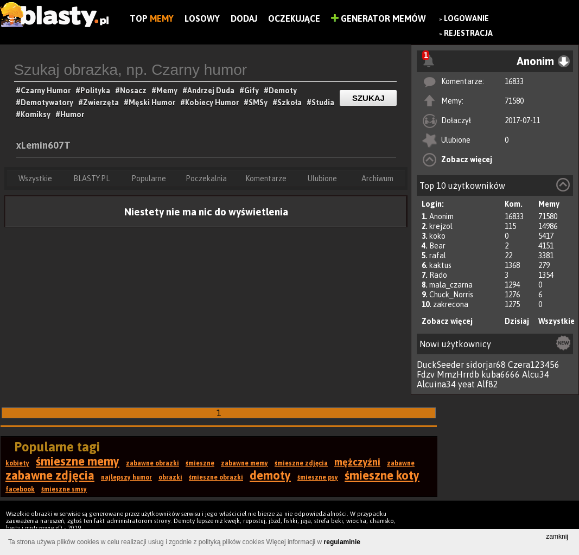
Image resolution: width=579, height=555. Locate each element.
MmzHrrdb (458, 374)
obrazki (170, 477)
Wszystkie (556, 321)
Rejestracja (468, 33)
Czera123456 (533, 364)
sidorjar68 (486, 364)
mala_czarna (451, 284)
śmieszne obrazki (216, 477)
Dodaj (244, 18)
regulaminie (342, 542)
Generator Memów (378, 18)
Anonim (441, 216)
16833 (514, 81)
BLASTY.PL (91, 178)
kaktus (440, 265)
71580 (514, 101)
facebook (20, 489)
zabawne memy (244, 463)
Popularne (148, 178)
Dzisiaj (517, 321)
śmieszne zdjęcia (301, 463)
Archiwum (377, 178)
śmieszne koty (382, 475)
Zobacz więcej (466, 159)
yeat (466, 384)
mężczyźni (357, 462)
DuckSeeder (440, 364)
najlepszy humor (126, 477)
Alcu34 (535, 374)
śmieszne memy (77, 461)
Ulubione (322, 178)
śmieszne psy (317, 477)
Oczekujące (294, 18)
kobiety (17, 463)
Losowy (202, 18)
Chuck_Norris (451, 294)
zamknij (557, 536)
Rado (438, 275)
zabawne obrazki (152, 463)
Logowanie (466, 18)
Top (152, 18)
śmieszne (200, 463)
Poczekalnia (206, 178)
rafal (437, 255)
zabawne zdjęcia (49, 475)
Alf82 (487, 384)
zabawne (401, 463)
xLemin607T (43, 145)
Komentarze (266, 178)
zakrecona (450, 304)
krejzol (441, 226)
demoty (270, 475)
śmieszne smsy (64, 489)
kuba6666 (500, 374)
